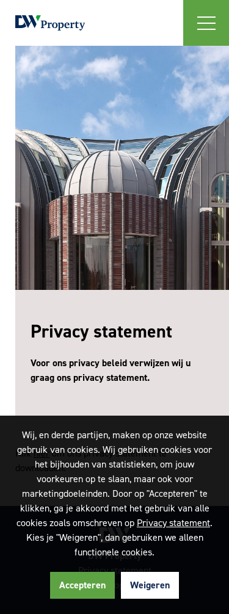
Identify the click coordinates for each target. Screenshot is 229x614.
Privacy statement (173, 522)
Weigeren (150, 585)
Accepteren (82, 585)
